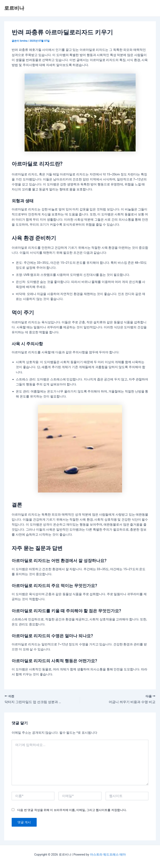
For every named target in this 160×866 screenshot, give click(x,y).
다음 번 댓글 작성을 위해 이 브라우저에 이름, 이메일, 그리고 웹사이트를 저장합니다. (71, 810)
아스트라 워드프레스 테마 (108, 854)
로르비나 (14, 8)
